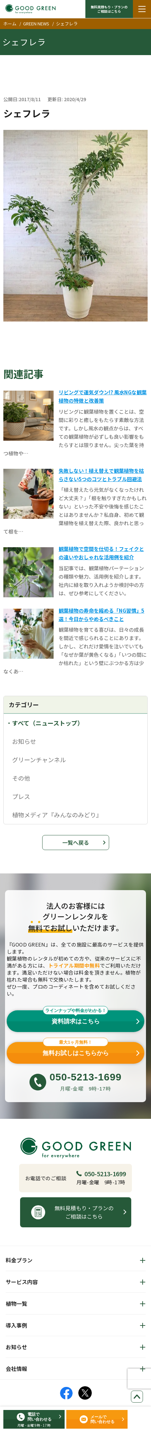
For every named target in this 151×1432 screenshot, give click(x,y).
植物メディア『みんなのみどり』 (57, 814)
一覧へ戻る (75, 842)
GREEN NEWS (36, 23)
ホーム (9, 23)
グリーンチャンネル (39, 759)
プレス (21, 796)
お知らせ (24, 741)
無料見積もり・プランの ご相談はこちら (109, 9)
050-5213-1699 (101, 1174)
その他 (21, 778)
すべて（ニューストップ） (47, 723)
